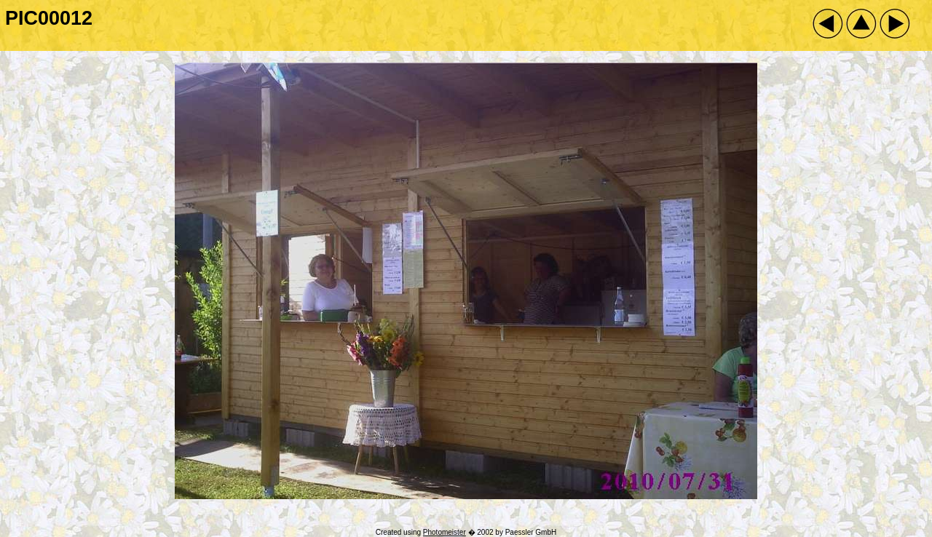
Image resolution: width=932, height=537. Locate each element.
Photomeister (444, 532)
